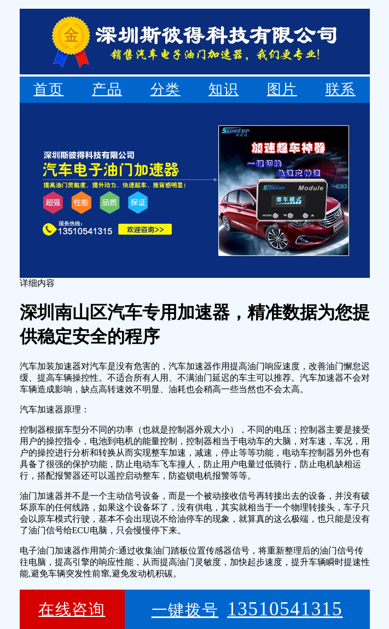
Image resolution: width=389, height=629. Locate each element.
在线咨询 (71, 609)
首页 (48, 89)
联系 (341, 89)
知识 (223, 89)
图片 (282, 89)
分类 (165, 89)
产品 (107, 89)
